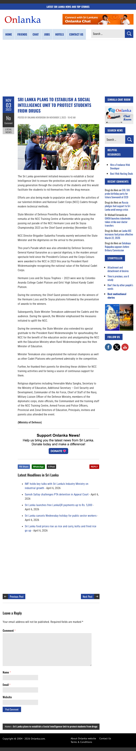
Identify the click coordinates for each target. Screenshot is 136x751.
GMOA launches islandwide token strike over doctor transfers (117, 221)
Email (6, 685)
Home (8, 34)
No (8, 118)
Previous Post (17, 596)
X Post (51, 467)
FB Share (24, 467)
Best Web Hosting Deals (121, 173)
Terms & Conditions (81, 742)
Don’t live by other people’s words (120, 286)
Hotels (59, 34)
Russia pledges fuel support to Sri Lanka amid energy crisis (117, 205)
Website (7, 697)
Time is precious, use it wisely (118, 278)
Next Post (87, 596)
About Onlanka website (83, 738)
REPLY (94, 467)
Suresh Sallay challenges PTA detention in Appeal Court (57, 494)
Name (7, 672)
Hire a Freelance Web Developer (120, 166)
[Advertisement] (68, 68)
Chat (36, 34)
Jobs (47, 34)
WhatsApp (38, 467)
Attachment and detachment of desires (118, 269)
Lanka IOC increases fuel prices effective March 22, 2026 (119, 234)
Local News (8, 130)
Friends (22, 34)
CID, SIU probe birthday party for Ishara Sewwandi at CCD (117, 193)
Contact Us (105, 738)
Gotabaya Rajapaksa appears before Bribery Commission (118, 246)
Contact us (76, 34)
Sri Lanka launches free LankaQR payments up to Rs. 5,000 (58, 505)
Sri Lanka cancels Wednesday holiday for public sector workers (61, 515)
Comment (8, 123)
